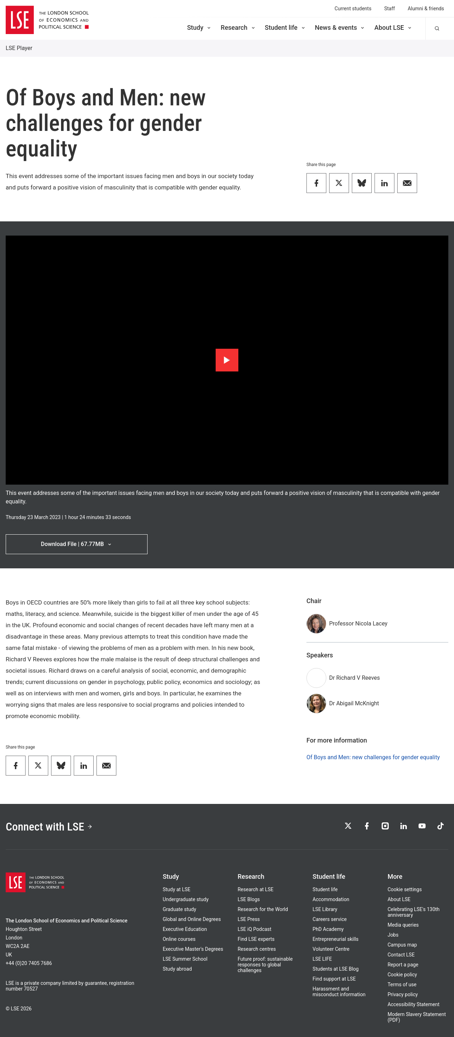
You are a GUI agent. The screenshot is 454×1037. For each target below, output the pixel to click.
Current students (352, 8)
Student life (285, 27)
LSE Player (19, 48)
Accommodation (330, 899)
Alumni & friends (426, 8)
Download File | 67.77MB (76, 544)
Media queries (403, 925)
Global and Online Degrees (192, 919)
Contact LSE (401, 955)
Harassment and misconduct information (338, 991)
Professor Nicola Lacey (358, 623)
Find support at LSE (334, 979)
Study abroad (177, 969)
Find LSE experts (256, 939)
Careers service (329, 919)
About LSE (393, 27)
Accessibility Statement (413, 1004)
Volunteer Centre (330, 949)
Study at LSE (176, 889)
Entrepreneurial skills (335, 939)
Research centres (257, 949)
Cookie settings (405, 889)
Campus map (402, 945)
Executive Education (185, 929)
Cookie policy (402, 974)
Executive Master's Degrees (193, 949)
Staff (389, 8)
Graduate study (179, 909)
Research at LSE (255, 889)
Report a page (403, 964)
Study (199, 27)
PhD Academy (328, 929)
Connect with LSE (49, 826)
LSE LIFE (322, 959)
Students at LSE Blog (335, 969)
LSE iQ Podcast (254, 929)
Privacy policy (403, 994)
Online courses (179, 939)
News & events (340, 27)
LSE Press (249, 919)
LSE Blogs (249, 899)
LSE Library (324, 909)
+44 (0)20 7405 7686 (29, 963)
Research (238, 27)
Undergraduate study (186, 899)
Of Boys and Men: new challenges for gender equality (373, 757)
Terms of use (402, 984)
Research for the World (263, 909)
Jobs (393, 935)
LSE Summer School (185, 959)
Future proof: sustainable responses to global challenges (265, 964)
